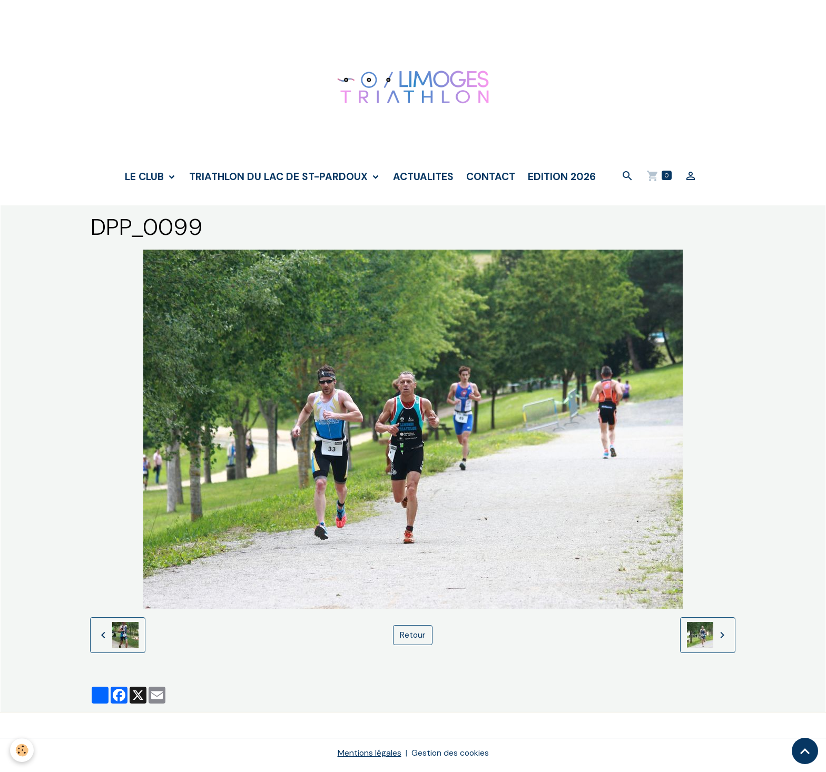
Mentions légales (369, 757)
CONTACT (490, 180)
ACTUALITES (423, 180)
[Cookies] (22, 750)
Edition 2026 (562, 180)
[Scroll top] (805, 751)
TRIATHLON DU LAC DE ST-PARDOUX (279, 180)
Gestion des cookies (450, 757)
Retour (412, 639)
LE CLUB (145, 180)
